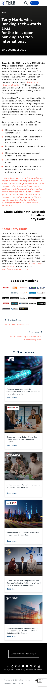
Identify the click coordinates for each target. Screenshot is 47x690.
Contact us (34, 3)
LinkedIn (32, 263)
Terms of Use (31, 670)
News (4, 13)
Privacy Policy (9, 670)
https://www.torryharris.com (15, 269)
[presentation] (42, 682)
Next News (34, 332)
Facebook (9, 266)
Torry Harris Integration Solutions (20, 83)
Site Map (40, 670)
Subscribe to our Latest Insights (23, 654)
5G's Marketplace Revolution (17, 324)
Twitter (40, 263)
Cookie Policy (20, 670)
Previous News (14, 320)
